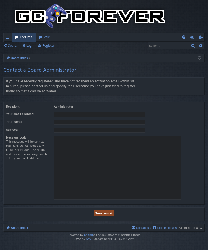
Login (30, 45)
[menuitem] (184, 37)
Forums (26, 37)
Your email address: (20, 113)
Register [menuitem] (202, 38)
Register (48, 45)
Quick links (8, 38)
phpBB (88, 234)
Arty (88, 238)
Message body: (16, 137)
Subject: (12, 129)
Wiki (47, 37)
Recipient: (13, 106)
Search (13, 45)
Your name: (14, 121)
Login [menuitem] (193, 38)
